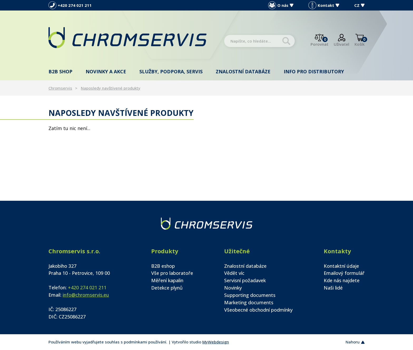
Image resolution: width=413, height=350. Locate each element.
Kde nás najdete (342, 280)
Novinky (233, 288)
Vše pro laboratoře (172, 273)
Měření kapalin (167, 280)
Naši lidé (333, 288)
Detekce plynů (167, 288)
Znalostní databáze (243, 71)
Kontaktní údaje (341, 266)
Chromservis (60, 88)
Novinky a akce (106, 71)
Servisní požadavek (245, 280)
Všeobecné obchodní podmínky (258, 310)
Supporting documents (250, 295)
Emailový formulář (344, 273)
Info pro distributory (314, 71)
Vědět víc (234, 273)
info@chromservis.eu (86, 295)
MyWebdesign (215, 341)
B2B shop (60, 71)
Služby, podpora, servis (171, 71)
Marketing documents (248, 302)
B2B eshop (163, 266)
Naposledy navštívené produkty (110, 88)
